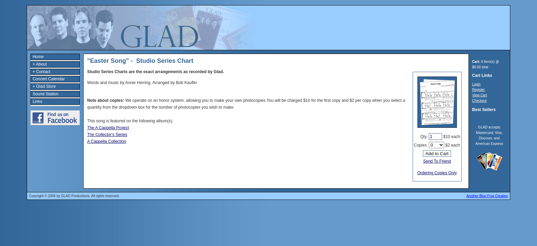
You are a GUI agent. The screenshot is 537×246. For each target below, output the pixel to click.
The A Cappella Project (108, 127)
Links (37, 101)
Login (476, 84)
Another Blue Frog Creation (487, 196)
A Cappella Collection (106, 141)
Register (478, 90)
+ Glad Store (44, 86)
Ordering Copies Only (437, 172)
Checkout (479, 100)
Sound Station (45, 94)
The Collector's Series (107, 134)
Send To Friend (437, 161)
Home (38, 56)
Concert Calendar (49, 79)
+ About (40, 64)
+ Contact (41, 71)
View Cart (479, 95)
